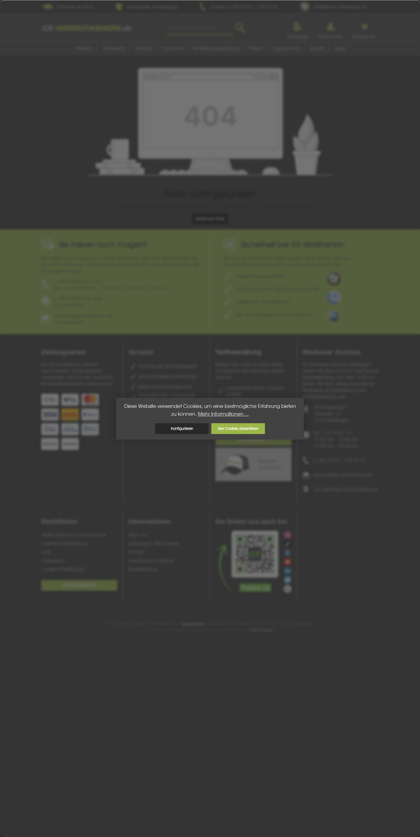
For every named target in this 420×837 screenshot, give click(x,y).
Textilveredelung (238, 352)
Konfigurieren (182, 428)
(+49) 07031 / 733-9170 (339, 460)
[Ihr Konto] (330, 28)
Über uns (137, 535)
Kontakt (136, 552)
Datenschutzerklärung (64, 543)
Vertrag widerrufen (79, 585)
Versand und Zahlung (151, 560)
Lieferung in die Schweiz (153, 543)
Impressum (53, 560)
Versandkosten (193, 624)
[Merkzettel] (298, 28)
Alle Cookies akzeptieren (238, 428)
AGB (45, 552)
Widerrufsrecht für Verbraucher (74, 535)
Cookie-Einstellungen (63, 569)
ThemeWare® (261, 630)
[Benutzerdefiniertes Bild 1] (333, 278)
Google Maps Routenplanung (345, 489)
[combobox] (200, 28)
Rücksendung (142, 569)
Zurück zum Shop (210, 219)
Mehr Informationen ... (223, 414)
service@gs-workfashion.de (343, 475)
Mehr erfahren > (253, 440)
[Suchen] (240, 28)
